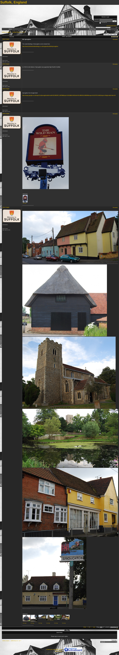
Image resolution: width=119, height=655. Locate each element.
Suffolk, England (6, 32)
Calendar (76, 29)
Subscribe (114, 640)
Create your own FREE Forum (54, 649)
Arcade (109, 29)
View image (24, 203)
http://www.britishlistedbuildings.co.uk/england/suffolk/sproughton (40, 46)
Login (114, 21)
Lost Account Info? (111, 25)
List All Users (26, 29)
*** (117, 628)
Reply (115, 34)
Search (43, 29)
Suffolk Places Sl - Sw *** (19, 32)
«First (84, 627)
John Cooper (5, 39)
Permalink (115, 39)
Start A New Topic (108, 34)
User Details (59, 29)
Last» (94, 627)
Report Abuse (58, 651)
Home (10, 29)
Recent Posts (92, 29)
